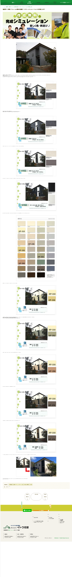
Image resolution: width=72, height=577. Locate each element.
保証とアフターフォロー (38, 553)
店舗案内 (61, 551)
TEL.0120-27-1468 (20, 569)
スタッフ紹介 (62, 552)
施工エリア (62, 554)
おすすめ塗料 (51, 547)
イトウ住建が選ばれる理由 (38, 551)
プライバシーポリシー (48, 573)
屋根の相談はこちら (56, 531)
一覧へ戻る (42, 484)
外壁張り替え (29, 2)
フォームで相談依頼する (47, 503)
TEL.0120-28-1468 (32, 569)
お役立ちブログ (56, 2)
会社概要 (61, 549)
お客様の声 (49, 2)
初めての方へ (34, 544)
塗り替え (50, 546)
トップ (16, 2)
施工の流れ (36, 546)
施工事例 (42, 2)
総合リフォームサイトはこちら (28, 531)
